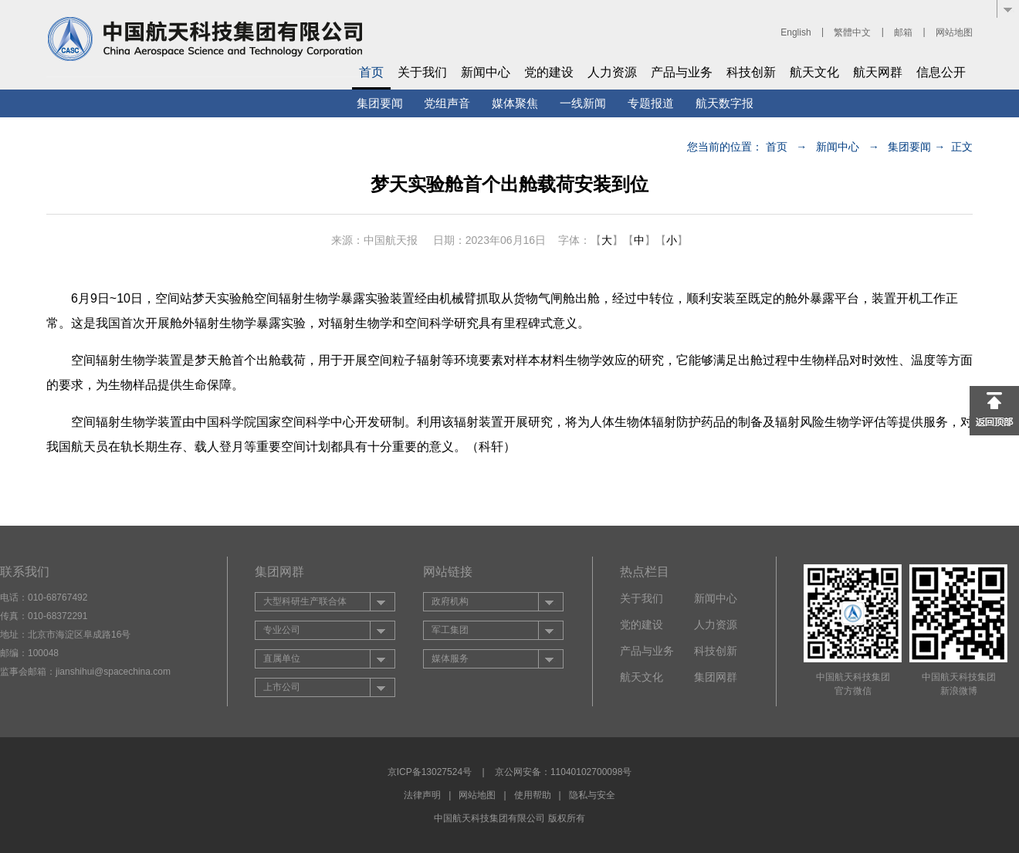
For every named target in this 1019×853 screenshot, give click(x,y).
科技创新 (751, 72)
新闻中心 (485, 72)
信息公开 (941, 72)
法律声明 (422, 795)
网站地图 (954, 32)
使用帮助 (532, 795)
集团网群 (715, 677)
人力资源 (612, 72)
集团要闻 (380, 103)
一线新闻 (583, 103)
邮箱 (903, 32)
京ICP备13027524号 (430, 772)
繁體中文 (852, 32)
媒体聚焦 (515, 103)
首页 (371, 72)
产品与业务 (682, 72)
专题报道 (651, 103)
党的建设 (549, 72)
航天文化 (814, 72)
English (795, 32)
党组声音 (447, 103)
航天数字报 (724, 103)
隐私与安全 (592, 795)
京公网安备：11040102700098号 (563, 772)
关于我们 (422, 72)
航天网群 (877, 72)
